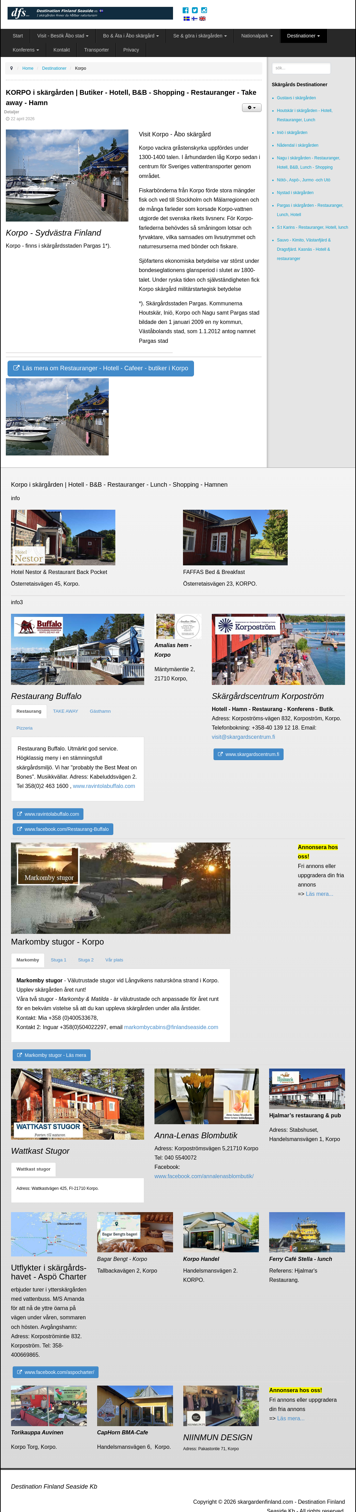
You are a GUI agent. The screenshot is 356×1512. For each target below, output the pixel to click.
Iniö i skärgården (292, 132)
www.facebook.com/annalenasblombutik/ (204, 1176)
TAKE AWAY (65, 711)
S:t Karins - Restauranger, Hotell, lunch (312, 227)
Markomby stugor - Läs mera (51, 1055)
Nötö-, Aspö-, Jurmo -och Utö (303, 180)
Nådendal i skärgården (298, 145)
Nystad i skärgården (295, 192)
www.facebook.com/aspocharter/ (55, 1372)
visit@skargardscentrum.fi (243, 737)
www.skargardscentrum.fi (248, 754)
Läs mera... (319, 894)
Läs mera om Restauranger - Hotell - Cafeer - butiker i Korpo (100, 368)
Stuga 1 (58, 959)
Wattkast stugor (33, 1169)
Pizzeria (24, 728)
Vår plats (114, 959)
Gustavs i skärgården (296, 97)
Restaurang (29, 711)
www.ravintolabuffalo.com (104, 786)
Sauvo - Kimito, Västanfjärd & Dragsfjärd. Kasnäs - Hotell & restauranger (304, 249)
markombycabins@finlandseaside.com (171, 1027)
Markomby (27, 959)
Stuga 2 (85, 959)
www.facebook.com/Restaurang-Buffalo (63, 829)
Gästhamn (100, 711)
